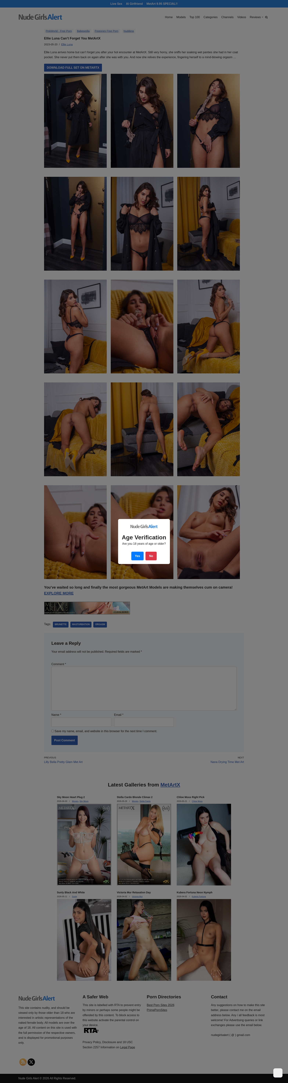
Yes (137, 556)
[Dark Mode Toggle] (277, 1072)
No (151, 556)
